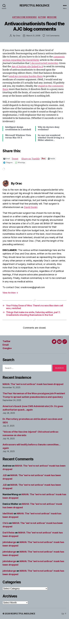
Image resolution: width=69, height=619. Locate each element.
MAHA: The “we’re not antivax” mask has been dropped (33, 384)
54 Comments (52, 35)
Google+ (7, 348)
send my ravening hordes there (26, 76)
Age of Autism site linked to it (27, 66)
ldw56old (8, 513)
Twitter (7, 341)
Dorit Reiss (8, 532)
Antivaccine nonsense (24, 17)
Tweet (15, 158)
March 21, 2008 (33, 35)
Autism (42, 17)
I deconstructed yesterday (44, 63)
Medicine (52, 17)
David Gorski (30, 207)
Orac (18, 35)
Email (6, 344)
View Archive (10, 292)
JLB (5, 475)
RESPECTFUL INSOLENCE (34, 5)
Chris (6, 523)
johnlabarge (9, 542)
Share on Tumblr (30, 158)
